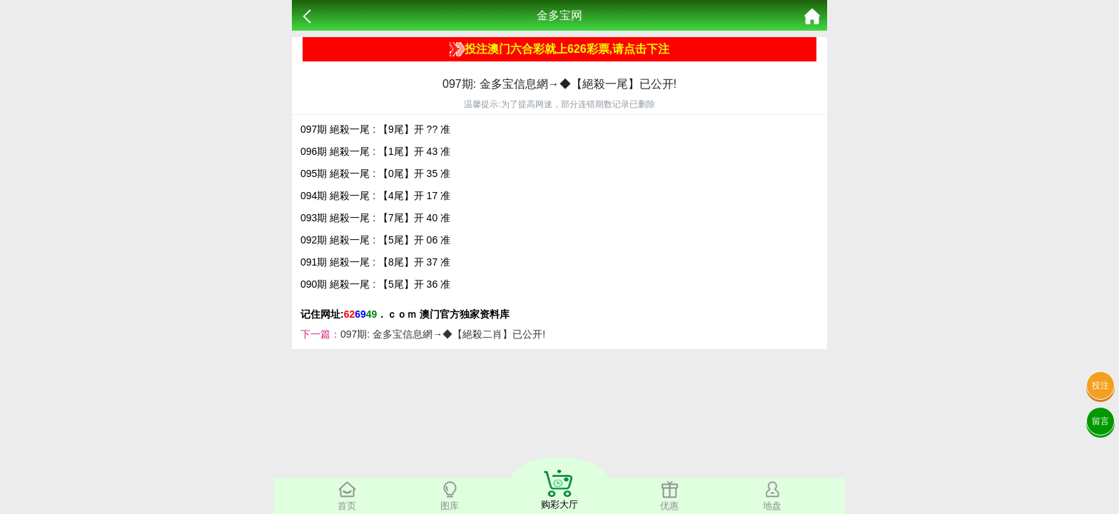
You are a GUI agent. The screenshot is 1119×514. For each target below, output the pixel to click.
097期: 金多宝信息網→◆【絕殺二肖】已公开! (442, 334)
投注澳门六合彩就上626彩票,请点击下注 (559, 49)
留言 (1100, 421)
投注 (1100, 385)
